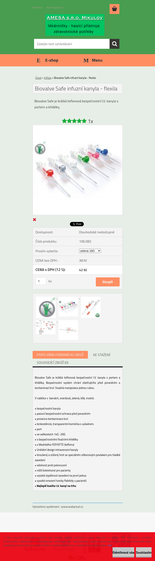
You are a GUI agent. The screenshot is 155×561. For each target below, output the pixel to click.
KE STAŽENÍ (101, 354)
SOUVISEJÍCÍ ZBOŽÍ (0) (52, 362)
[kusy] (41, 281)
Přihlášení (38, 7)
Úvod (38, 78)
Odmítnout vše (123, 552)
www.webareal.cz (72, 506)
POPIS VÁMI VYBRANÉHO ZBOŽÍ (60, 354)
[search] (114, 44)
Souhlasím (144, 552)
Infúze (47, 78)
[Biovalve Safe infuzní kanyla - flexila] (77, 126)
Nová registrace (55, 7)
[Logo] (74, 25)
